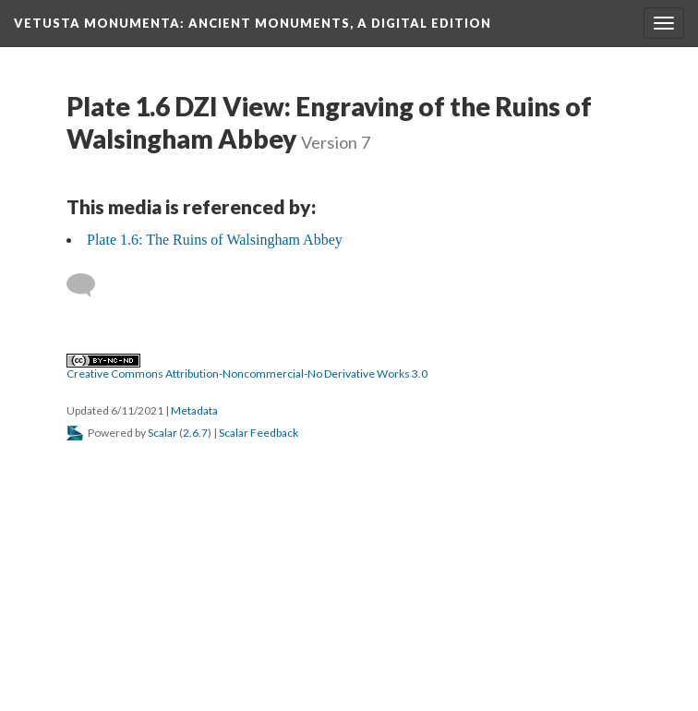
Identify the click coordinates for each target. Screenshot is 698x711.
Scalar (162, 433)
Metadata (194, 410)
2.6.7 (195, 433)
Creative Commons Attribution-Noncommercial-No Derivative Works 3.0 (246, 367)
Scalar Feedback (258, 433)
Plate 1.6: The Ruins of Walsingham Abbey (215, 239)
